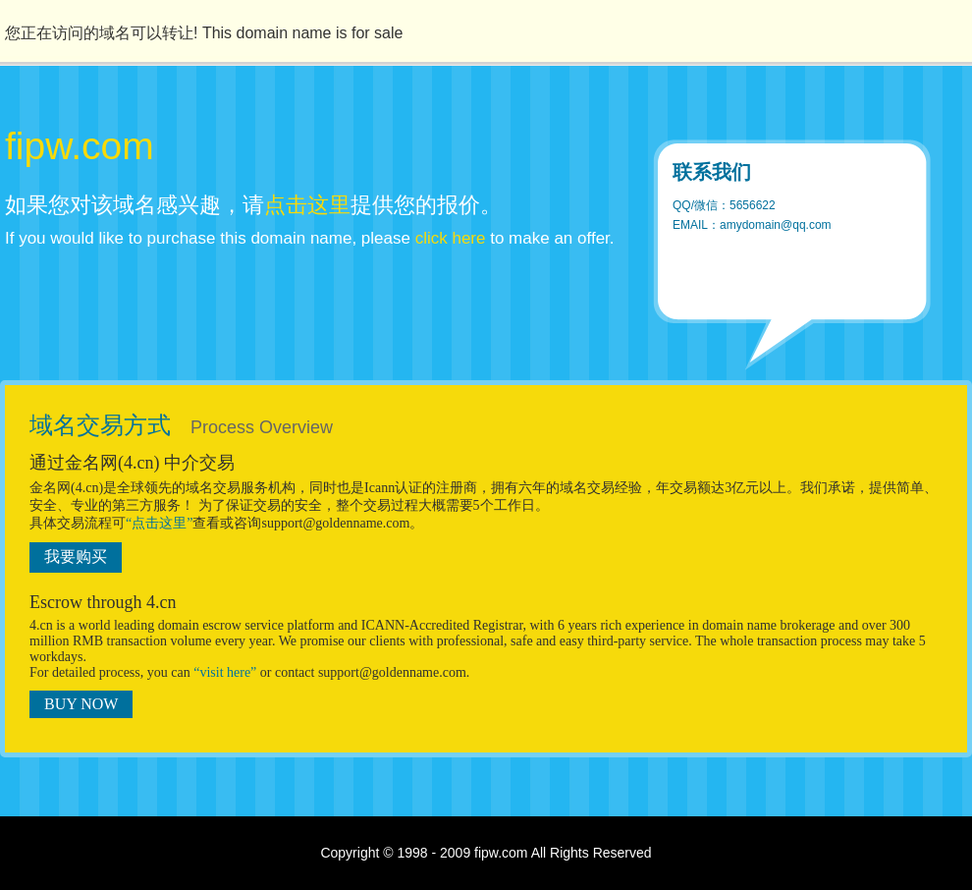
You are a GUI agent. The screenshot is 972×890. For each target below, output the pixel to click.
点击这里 (307, 205)
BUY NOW (81, 703)
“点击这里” (159, 523)
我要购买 (75, 556)
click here (450, 238)
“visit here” (224, 672)
